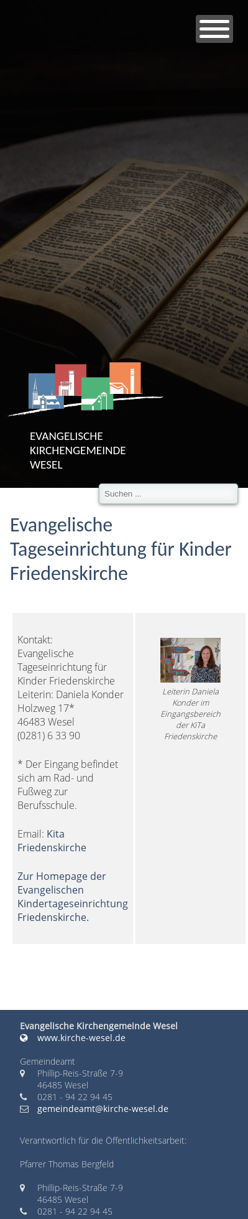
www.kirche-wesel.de (73, 1038)
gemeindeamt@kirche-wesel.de (102, 1108)
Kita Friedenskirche (51, 840)
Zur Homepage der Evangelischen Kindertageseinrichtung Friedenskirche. (72, 896)
